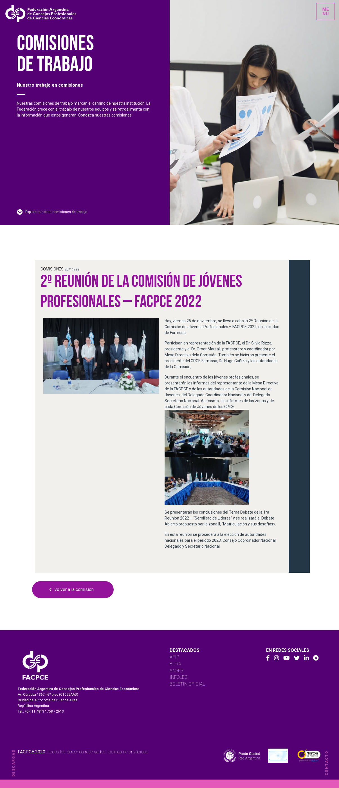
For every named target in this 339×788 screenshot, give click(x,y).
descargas (13, 763)
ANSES (176, 670)
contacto (327, 763)
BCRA (175, 663)
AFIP (174, 657)
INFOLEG (179, 677)
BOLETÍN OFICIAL (187, 684)
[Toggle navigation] (325, 11)
